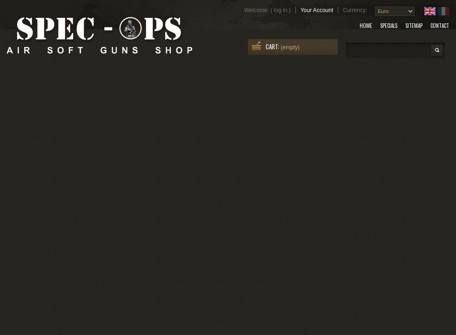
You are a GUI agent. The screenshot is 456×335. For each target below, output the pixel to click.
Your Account (317, 10)
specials (388, 25)
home (366, 25)
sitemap (413, 25)
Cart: (272, 46)
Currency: (355, 10)
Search (437, 50)
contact (439, 25)
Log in (281, 10)
